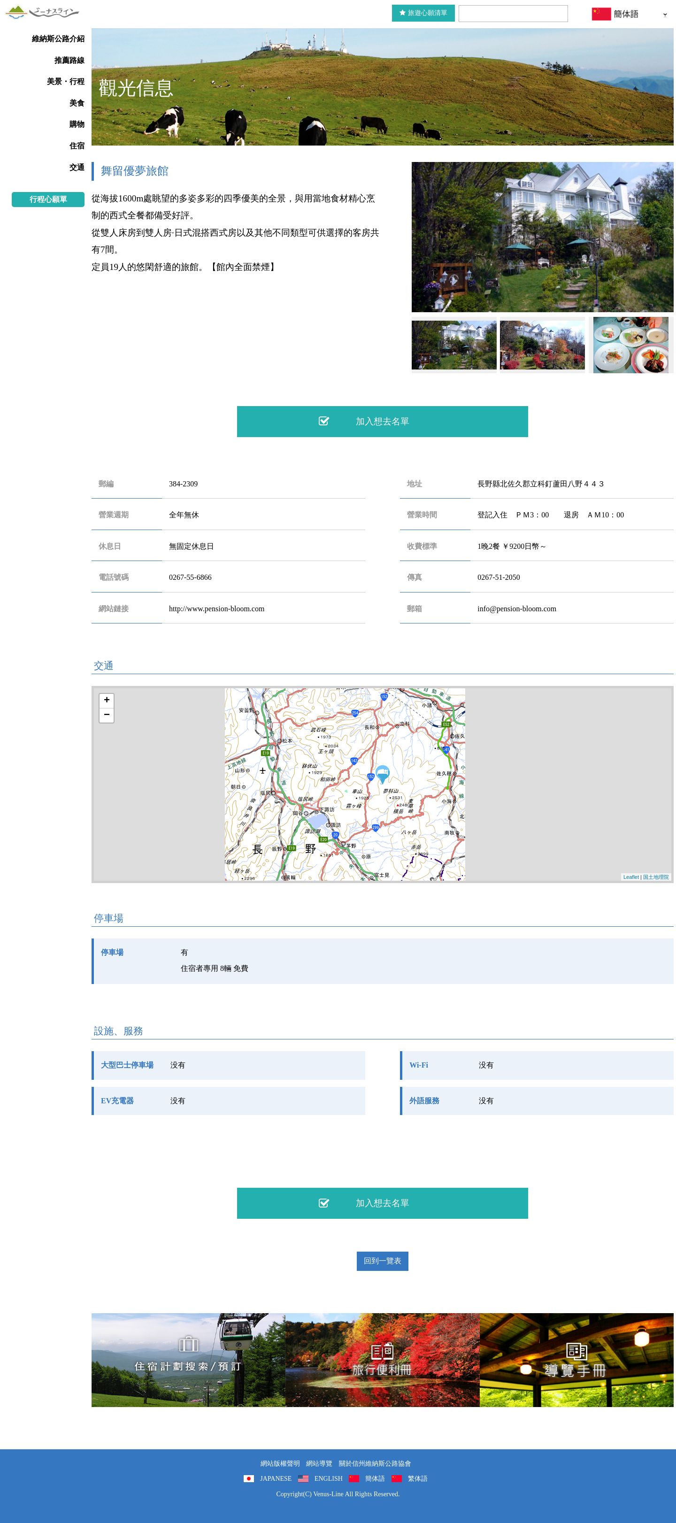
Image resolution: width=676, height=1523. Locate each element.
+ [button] (107, 701)
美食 (76, 103)
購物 (76, 124)
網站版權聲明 (280, 1463)
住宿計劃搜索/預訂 (188, 1360)
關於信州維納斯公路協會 (375, 1463)
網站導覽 (319, 1463)
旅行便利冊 (382, 1360)
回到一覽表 (382, 1261)
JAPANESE (276, 1478)
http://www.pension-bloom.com (216, 609)
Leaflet (631, 877)
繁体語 (418, 1478)
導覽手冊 (577, 1360)
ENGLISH (329, 1478)
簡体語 (375, 1478)
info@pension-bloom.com (516, 609)
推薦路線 (69, 60)
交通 (76, 167)
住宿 (76, 146)
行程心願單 (48, 199)
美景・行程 (65, 81)
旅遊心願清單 (423, 12)
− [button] (107, 715)
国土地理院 (656, 877)
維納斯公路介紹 (58, 39)
